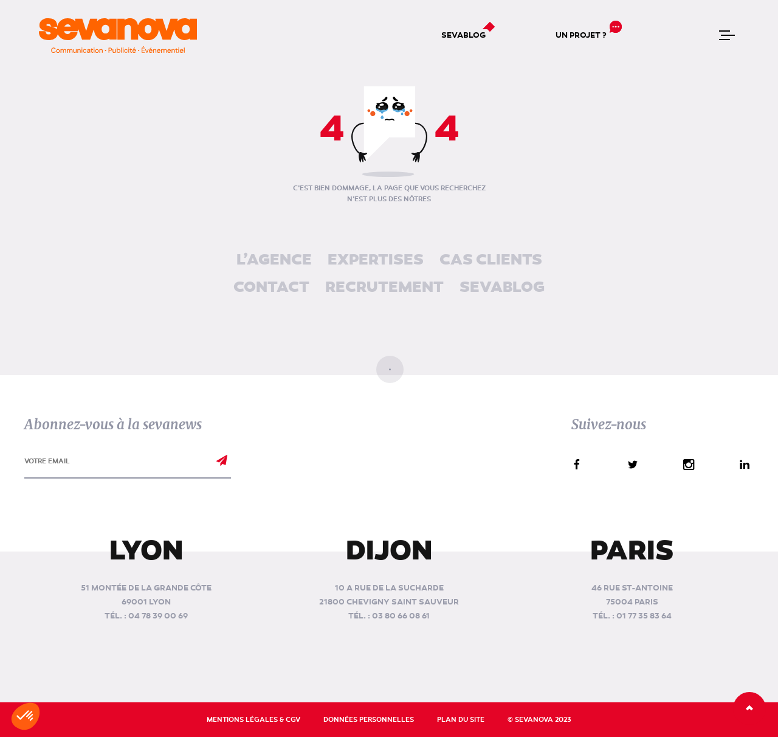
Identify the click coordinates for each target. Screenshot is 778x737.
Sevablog (463, 35)
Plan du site (460, 720)
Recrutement (384, 288)
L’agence (274, 260)
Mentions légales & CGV (253, 720)
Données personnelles (368, 720)
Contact (271, 288)
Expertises (376, 260)
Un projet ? (581, 35)
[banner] (118, 35)
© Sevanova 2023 (539, 720)
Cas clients (490, 260)
